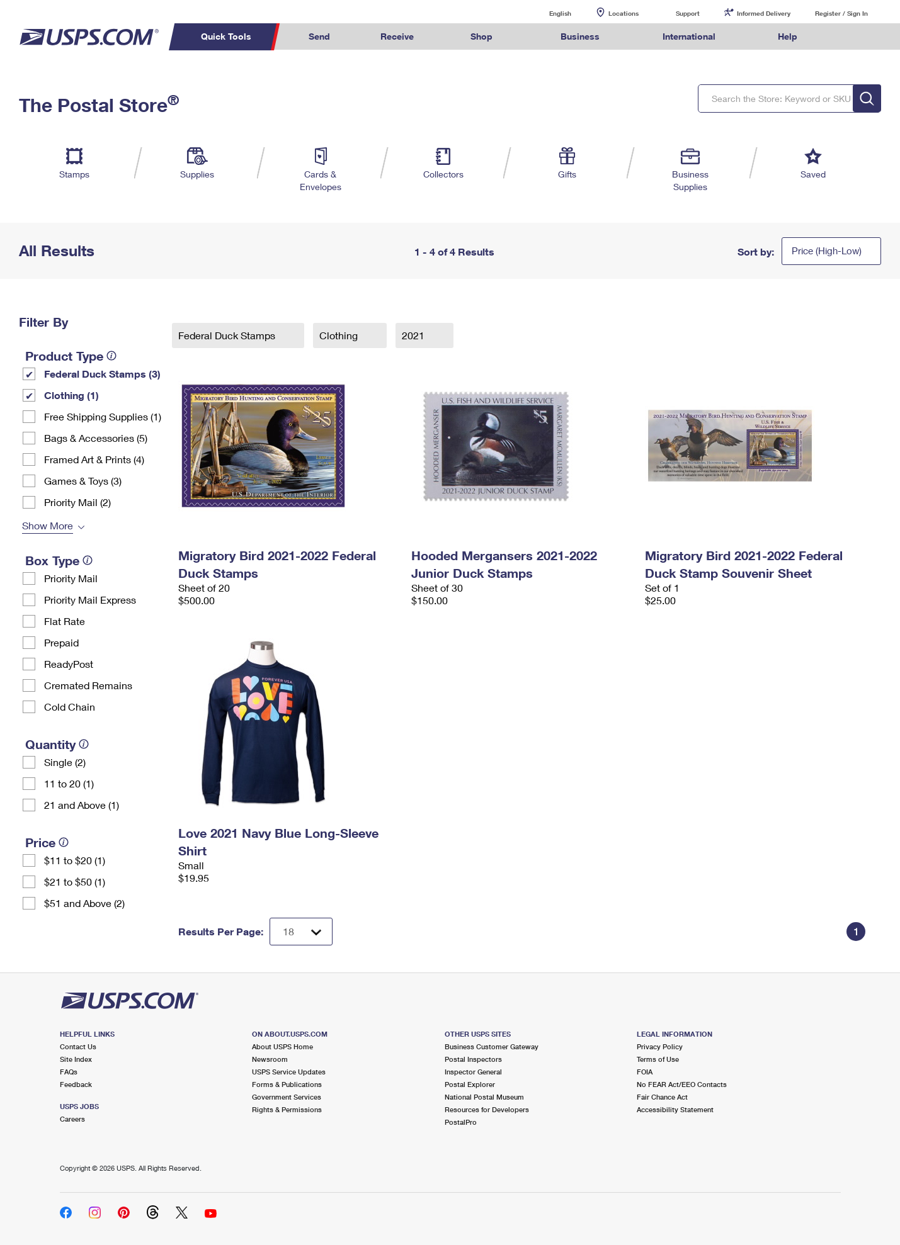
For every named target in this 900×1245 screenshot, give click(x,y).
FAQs (68, 1072)
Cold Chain (69, 707)
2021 (414, 335)
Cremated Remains (88, 685)
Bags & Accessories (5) (95, 438)
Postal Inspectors (473, 1059)
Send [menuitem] (319, 36)
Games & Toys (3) (83, 481)
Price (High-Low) (827, 250)
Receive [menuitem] (397, 36)
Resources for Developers (487, 1109)
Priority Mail (71, 578)
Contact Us (78, 1046)
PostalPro (461, 1122)
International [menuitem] (689, 36)
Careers (72, 1119)
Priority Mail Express (90, 600)
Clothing (339, 335)
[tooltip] (111, 356)
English (547, 13)
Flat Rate (64, 621)
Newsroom (270, 1059)
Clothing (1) (71, 395)
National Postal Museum (484, 1097)
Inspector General (473, 1072)
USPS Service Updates (289, 1072)
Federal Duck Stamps (228, 335)
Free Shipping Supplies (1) (102, 416)
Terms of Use (658, 1059)
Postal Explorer (470, 1084)
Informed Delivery (763, 13)
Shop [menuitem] (481, 36)
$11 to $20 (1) (74, 860)
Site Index (76, 1059)
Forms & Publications (287, 1084)
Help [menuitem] (787, 36)
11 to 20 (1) (69, 783)
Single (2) (65, 762)
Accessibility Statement (675, 1109)
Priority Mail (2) (77, 502)
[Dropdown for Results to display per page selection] (301, 931)
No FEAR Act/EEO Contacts (682, 1084)
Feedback (76, 1084)
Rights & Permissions (287, 1109)
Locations (623, 13)
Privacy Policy (660, 1046)
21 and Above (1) (81, 805)
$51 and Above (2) (84, 903)
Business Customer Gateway (491, 1046)
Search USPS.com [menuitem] (846, 36)
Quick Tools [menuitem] (226, 36)
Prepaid (61, 642)
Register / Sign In (841, 13)
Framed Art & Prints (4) (94, 459)
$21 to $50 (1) (74, 881)
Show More (47, 525)
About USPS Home (282, 1046)
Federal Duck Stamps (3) (102, 374)
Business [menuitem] (580, 36)
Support (688, 13)
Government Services (286, 1097)
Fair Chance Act (662, 1097)
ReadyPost (68, 664)
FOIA (644, 1072)
